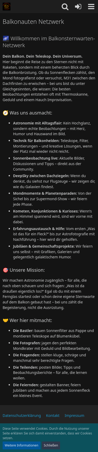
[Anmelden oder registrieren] (78, 6)
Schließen (51, 445)
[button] (91, 6)
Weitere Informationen (21, 445)
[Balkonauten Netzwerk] (6, 6)
